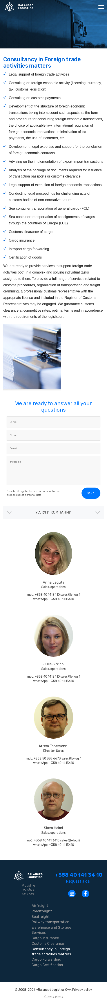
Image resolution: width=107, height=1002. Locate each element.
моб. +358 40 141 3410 (43, 840)
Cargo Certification (47, 965)
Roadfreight (42, 911)
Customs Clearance (48, 943)
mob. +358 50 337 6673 (44, 758)
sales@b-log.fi (70, 595)
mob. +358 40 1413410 (43, 595)
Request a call (78, 881)
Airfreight (40, 906)
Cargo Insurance (45, 938)
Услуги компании (53, 512)
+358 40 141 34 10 (78, 875)
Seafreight (41, 917)
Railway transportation (50, 922)
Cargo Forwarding (46, 959)
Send (91, 493)
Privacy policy (53, 996)
